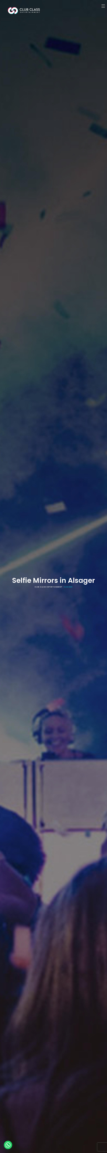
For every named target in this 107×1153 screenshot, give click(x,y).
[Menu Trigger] (103, 6)
